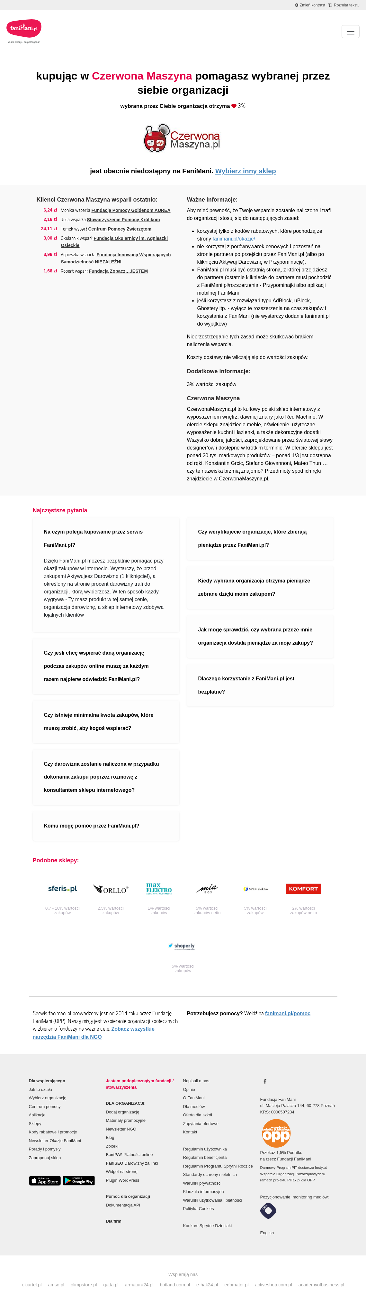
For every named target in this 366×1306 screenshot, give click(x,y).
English (267, 1232)
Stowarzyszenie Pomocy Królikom (123, 219)
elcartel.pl (32, 1284)
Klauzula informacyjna (203, 1191)
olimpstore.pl (84, 1284)
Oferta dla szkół (197, 1114)
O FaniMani (194, 1097)
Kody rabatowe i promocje (53, 1132)
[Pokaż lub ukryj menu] (351, 31)
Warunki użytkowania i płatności (212, 1200)
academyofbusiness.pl (321, 1284)
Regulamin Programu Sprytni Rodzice (218, 1166)
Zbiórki (112, 1146)
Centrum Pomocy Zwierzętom (119, 229)
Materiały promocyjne (126, 1120)
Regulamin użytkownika (205, 1149)
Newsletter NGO (121, 1129)
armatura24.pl (139, 1284)
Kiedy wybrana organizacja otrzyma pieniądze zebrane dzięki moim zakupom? (254, 587)
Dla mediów (194, 1106)
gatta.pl (110, 1284)
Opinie (189, 1089)
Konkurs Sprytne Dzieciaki (207, 1225)
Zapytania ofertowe (201, 1123)
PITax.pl (293, 1180)
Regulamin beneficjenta (205, 1157)
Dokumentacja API (123, 1205)
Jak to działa (40, 1089)
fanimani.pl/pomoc (287, 1013)
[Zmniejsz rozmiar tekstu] (344, 5)
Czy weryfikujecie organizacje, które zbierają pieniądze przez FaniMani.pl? (252, 538)
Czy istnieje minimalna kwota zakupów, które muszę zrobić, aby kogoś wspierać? (99, 721)
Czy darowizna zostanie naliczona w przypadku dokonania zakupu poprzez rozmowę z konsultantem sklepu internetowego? (101, 777)
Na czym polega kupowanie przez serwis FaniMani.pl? (93, 538)
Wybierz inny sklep (245, 171)
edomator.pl (236, 1284)
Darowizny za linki (132, 1163)
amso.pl (56, 1284)
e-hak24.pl (207, 1284)
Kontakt (190, 1132)
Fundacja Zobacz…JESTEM (118, 271)
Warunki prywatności (202, 1183)
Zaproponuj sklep (45, 1157)
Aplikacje (37, 1114)
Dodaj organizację (122, 1112)
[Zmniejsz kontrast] (310, 5)
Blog (110, 1137)
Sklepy (35, 1123)
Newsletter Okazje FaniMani (55, 1140)
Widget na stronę (122, 1171)
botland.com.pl (175, 1284)
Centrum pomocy (45, 1106)
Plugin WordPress (122, 1180)
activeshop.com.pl (273, 1284)
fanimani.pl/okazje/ (234, 238)
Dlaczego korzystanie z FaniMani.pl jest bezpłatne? (246, 685)
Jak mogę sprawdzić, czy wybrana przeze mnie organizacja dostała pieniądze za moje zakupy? (255, 636)
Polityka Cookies (198, 1208)
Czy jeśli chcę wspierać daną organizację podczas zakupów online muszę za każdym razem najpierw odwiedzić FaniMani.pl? (96, 666)
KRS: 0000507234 (277, 1112)
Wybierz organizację (48, 1097)
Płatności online (129, 1154)
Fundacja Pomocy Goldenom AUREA (130, 210)
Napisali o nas (196, 1080)
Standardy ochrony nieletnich (210, 1174)
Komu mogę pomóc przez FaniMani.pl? (91, 825)
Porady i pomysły (45, 1149)
